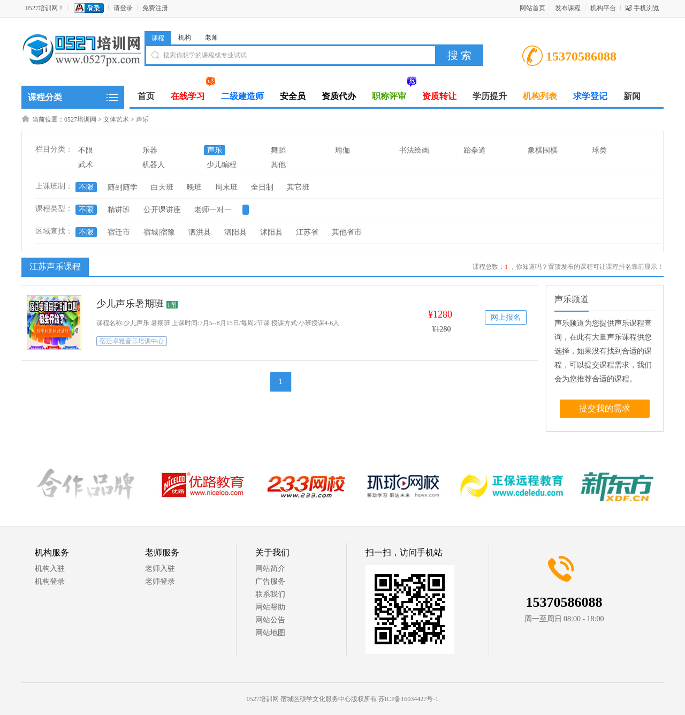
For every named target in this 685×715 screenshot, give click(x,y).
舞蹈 (278, 150)
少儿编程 (222, 165)
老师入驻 (160, 569)
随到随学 (123, 187)
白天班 (162, 187)
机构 (184, 37)
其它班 (298, 187)
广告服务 (270, 581)
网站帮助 (270, 607)
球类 (599, 150)
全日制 (262, 187)
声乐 (142, 119)
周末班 (226, 187)
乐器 (149, 150)
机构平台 (603, 8)
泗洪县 (199, 232)
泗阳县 (235, 232)
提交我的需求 (604, 408)
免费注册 (155, 8)
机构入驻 (50, 569)
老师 (211, 37)
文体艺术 (116, 119)
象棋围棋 (543, 150)
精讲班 (119, 210)
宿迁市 (119, 232)
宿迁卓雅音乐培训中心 (132, 341)
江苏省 (307, 232)
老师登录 (160, 581)
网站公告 (270, 620)
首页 (146, 96)
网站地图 (270, 633)
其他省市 (347, 232)
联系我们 (270, 594)
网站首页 (532, 8)
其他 (278, 165)
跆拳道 (474, 150)
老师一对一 (213, 210)
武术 (85, 165)
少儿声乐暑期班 (130, 303)
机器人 (153, 165)
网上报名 (506, 317)
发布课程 (568, 8)
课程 (157, 38)
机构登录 (50, 581)
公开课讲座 (162, 210)
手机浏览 (646, 8)
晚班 (194, 187)
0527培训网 (80, 119)
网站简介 (270, 569)
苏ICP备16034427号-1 (408, 699)
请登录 (123, 8)
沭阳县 (271, 232)
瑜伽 (342, 150)
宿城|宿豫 (159, 232)
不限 (85, 150)
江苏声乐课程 (54, 266)
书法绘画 (414, 150)
